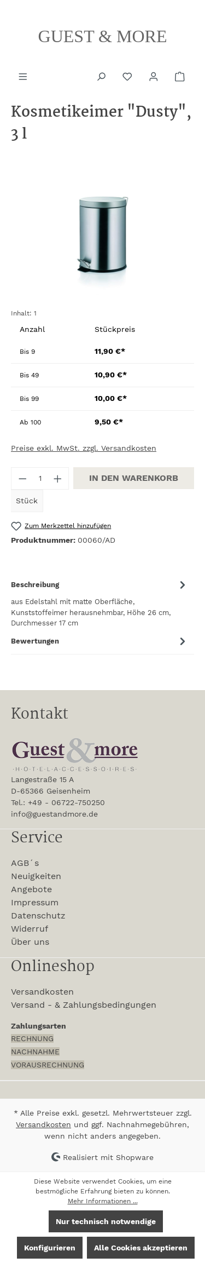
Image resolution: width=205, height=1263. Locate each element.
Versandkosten (42, 991)
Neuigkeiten (36, 876)
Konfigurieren (49, 1247)
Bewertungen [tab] (100, 641)
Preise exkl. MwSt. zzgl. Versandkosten (83, 448)
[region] (102, 238)
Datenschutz (38, 915)
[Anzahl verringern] (22, 478)
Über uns (30, 942)
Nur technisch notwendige (106, 1221)
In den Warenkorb (133, 478)
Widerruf (29, 928)
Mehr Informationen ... (103, 1201)
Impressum (34, 902)
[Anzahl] (40, 478)
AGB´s (25, 863)
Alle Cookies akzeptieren (141, 1247)
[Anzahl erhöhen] (57, 478)
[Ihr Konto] (155, 76)
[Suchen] (102, 76)
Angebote (31, 889)
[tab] (100, 603)
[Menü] (24, 76)
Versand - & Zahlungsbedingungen (83, 1005)
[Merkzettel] (128, 76)
